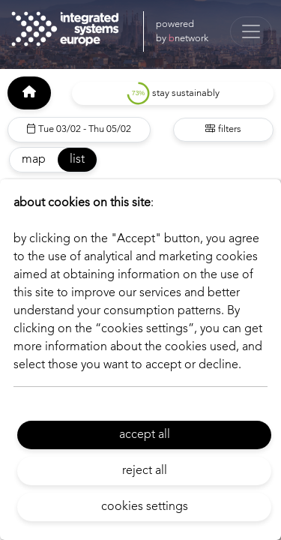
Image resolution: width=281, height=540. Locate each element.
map (34, 160)
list (77, 160)
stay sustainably (173, 93)
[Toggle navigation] (251, 31)
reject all (144, 471)
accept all (144, 435)
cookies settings (144, 507)
